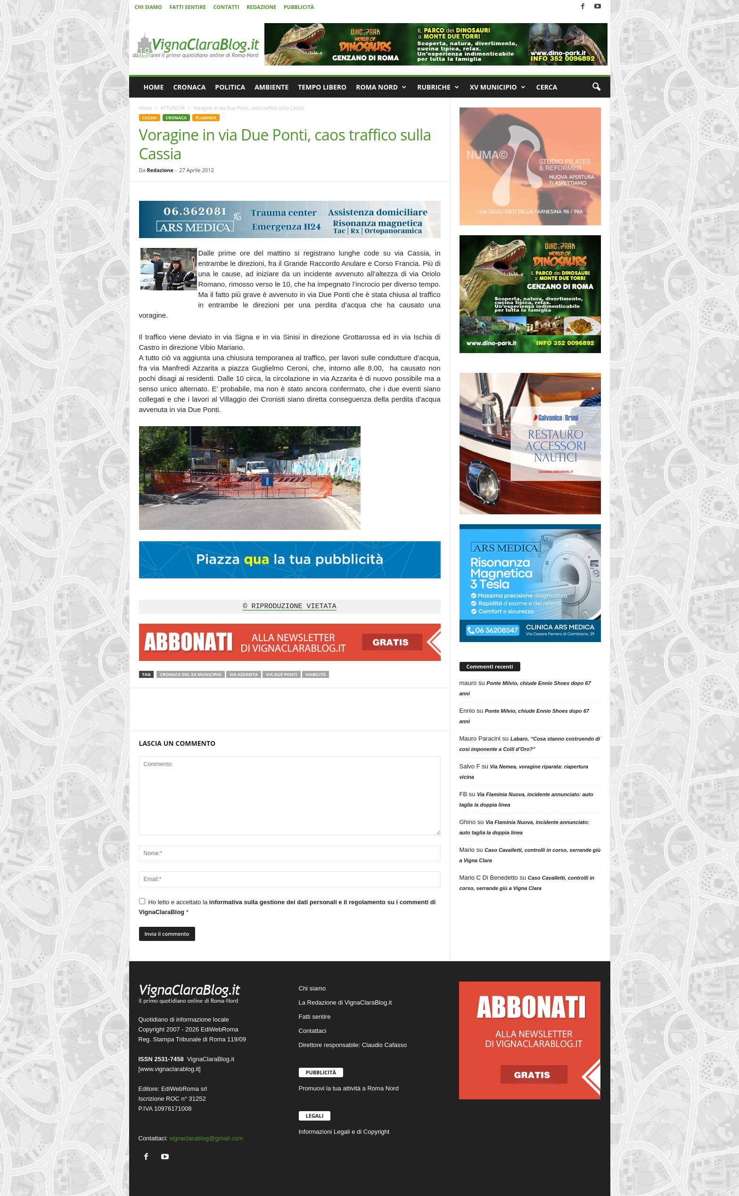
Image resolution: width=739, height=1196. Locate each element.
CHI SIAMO (148, 6)
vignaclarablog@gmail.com (206, 1138)
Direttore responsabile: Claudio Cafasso (353, 1044)
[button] (596, 87)
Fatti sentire (315, 1016)
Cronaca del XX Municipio (190, 674)
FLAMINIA (206, 118)
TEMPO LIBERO (322, 86)
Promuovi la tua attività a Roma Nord (349, 1088)
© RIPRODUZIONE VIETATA (289, 606)
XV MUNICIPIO (498, 87)
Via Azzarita (244, 674)
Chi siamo (312, 988)
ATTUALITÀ (173, 108)
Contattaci (313, 1030)
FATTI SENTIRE (187, 6)
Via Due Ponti (281, 674)
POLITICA (230, 86)
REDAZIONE (261, 6)
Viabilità (315, 674)
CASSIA (149, 118)
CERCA (547, 86)
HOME (154, 86)
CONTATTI (226, 6)
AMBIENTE (271, 86)
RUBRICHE (438, 87)
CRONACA (189, 86)
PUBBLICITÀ (299, 6)
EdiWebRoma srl (184, 1088)
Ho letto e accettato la (287, 907)
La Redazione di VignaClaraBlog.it (345, 1002)
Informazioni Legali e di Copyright (344, 1131)
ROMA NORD (381, 87)
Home (145, 108)
